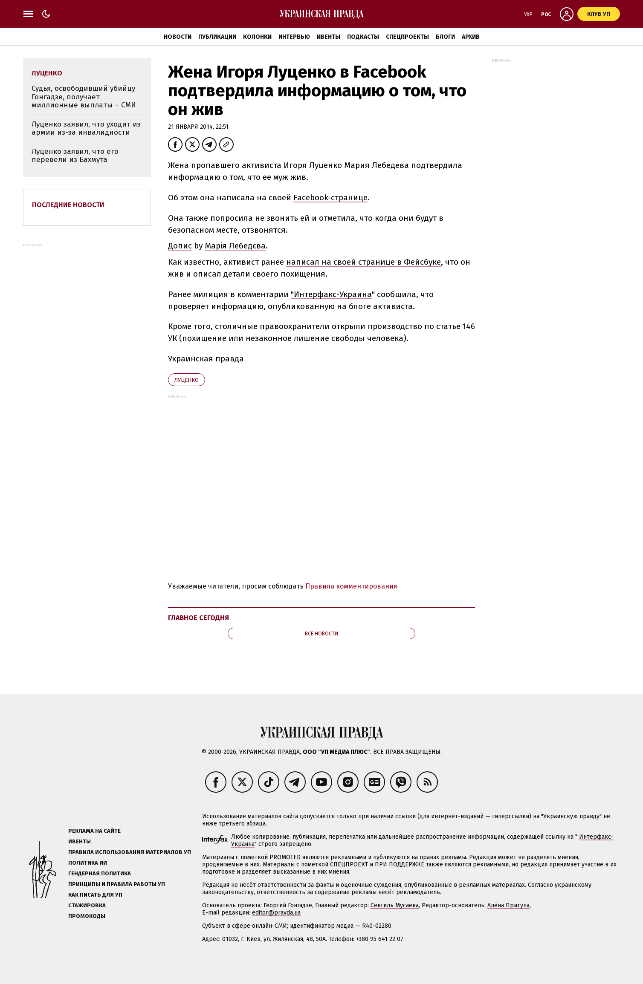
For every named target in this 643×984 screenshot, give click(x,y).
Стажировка (87, 905)
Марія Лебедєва (235, 246)
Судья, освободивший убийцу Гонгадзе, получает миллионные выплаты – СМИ (84, 97)
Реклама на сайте (94, 831)
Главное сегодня (198, 618)
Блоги (445, 36)
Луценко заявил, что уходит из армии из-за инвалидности (86, 128)
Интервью (294, 36)
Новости (177, 36)
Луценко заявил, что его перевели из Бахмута (75, 155)
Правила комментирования (351, 586)
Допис (180, 246)
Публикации (217, 36)
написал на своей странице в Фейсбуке (363, 262)
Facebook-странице (330, 197)
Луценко (186, 380)
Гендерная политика (99, 873)
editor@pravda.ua (276, 912)
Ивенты (328, 36)
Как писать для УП (95, 895)
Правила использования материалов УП (129, 852)
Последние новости (68, 205)
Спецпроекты (407, 36)
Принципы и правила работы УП (116, 884)
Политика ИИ (87, 863)
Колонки (257, 36)
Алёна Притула (508, 905)
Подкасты (363, 36)
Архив (471, 36)
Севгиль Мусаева (395, 905)
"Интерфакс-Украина (331, 294)
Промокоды (86, 916)
